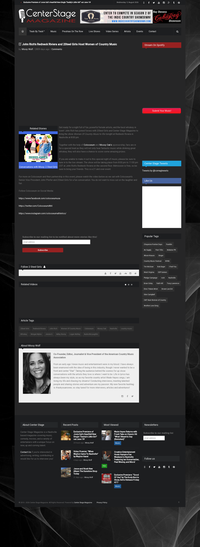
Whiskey (23, 334)
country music (126, 329)
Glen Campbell (149, 295)
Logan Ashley (75, 334)
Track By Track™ (37, 31)
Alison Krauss (149, 256)
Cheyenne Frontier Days (153, 244)
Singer (160, 256)
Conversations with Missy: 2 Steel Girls (38, 167)
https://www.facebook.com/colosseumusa (39, 198)
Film (104, 466)
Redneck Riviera (39, 329)
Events (139, 31)
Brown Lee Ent (167, 289)
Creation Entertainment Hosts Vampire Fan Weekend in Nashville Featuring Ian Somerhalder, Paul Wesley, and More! (126, 457)
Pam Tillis (159, 250)
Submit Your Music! (161, 111)
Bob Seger (161, 267)
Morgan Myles (36, 334)
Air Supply (147, 250)
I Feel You (172, 267)
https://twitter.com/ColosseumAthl (35, 206)
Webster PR (171, 250)
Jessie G (49, 334)
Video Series (112, 31)
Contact (152, 31)
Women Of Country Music (71, 329)
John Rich (53, 329)
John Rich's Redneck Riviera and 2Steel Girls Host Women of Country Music (69, 44)
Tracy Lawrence (173, 283)
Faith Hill (160, 283)
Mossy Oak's (105, 145)
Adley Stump (61, 334)
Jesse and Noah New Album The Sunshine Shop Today (85, 471)
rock (163, 278)
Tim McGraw (148, 267)
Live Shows (94, 31)
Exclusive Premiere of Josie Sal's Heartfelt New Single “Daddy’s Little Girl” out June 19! (57, 2)
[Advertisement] (163, 136)
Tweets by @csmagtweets (155, 170)
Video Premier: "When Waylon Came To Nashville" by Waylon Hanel (85, 454)
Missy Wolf (27, 49)
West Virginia (149, 272)
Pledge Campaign (150, 278)
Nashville (113, 329)
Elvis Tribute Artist (151, 289)
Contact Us (25, 452)
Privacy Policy (102, 503)
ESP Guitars (162, 272)
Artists (127, 31)
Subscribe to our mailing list (158, 433)
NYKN (167, 261)
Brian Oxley (148, 283)
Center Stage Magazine (83, 503)
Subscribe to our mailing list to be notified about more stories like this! (59, 237)
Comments (57, 49)
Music (53, 31)
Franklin (169, 244)
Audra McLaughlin (91, 334)
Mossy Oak (102, 329)
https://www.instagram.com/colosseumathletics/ (42, 213)
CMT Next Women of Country (155, 300)
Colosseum (89, 145)
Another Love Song (151, 306)
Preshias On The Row (72, 31)
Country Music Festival (152, 261)
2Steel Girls (24, 329)
